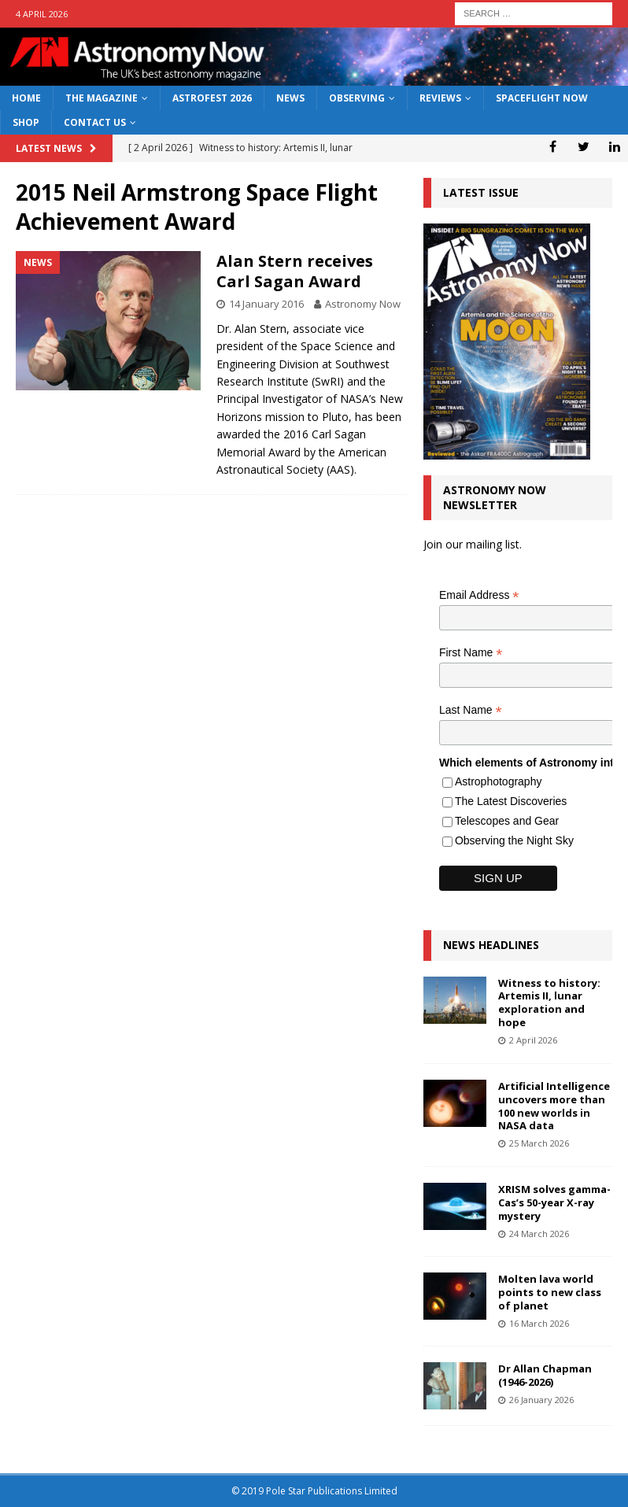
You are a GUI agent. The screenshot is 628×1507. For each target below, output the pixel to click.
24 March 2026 (539, 1233)
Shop (26, 122)
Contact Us (95, 122)
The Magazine (101, 98)
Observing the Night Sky (514, 840)
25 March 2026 (539, 1143)
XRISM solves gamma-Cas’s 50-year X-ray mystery (554, 1202)
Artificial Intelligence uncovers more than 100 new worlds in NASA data (554, 1106)
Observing (357, 98)
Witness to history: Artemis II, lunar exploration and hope (549, 1003)
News (290, 98)
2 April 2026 (533, 1040)
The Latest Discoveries (511, 801)
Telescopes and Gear (507, 820)
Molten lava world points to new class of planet (549, 1292)
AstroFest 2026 (212, 98)
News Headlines (491, 944)
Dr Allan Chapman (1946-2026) (545, 1375)
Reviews (440, 98)
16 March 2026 (539, 1323)
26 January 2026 (541, 1399)
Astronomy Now (363, 304)
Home (26, 98)
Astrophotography (498, 781)
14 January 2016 (266, 304)
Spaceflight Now (542, 98)
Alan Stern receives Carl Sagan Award (294, 271)
